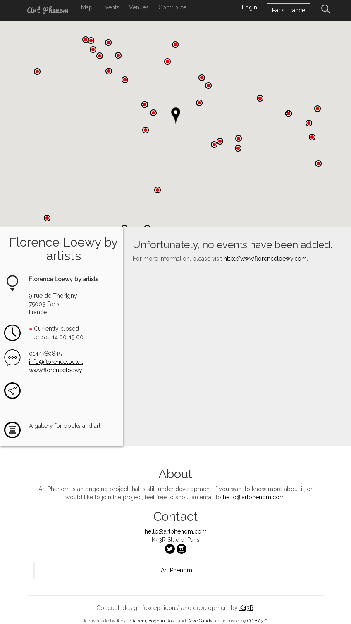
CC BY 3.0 (257, 619)
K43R (246, 606)
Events (110, 7)
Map (87, 7)
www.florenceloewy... (57, 368)
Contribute (172, 7)
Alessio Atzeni (131, 619)
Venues (139, 7)
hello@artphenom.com (254, 496)
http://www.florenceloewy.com (265, 257)
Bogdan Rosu (162, 619)
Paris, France (288, 10)
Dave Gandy (200, 619)
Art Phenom (48, 10)
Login (249, 7)
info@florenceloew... (56, 360)
